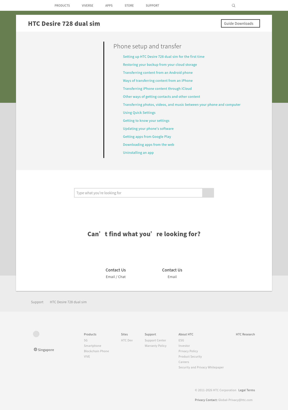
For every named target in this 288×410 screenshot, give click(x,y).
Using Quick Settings (140, 112)
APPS (114, 5)
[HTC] (38, 5)
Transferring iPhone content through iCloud (161, 88)
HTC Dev (119, 340)
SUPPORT (160, 5)
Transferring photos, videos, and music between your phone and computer (186, 104)
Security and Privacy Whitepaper (197, 367)
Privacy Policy (183, 351)
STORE (136, 5)
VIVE (77, 356)
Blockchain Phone (86, 351)
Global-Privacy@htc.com (235, 400)
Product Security (185, 356)
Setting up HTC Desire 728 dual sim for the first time (167, 56)
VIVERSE (91, 5)
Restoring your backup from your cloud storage (164, 64)
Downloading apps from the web (151, 144)
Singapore (46, 349)
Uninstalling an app (139, 152)
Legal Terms (246, 390)
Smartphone (82, 345)
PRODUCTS (63, 5)
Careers (178, 362)
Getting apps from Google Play (149, 136)
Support (38, 302)
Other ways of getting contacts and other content (165, 96)
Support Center (149, 340)
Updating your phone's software (150, 128)
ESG (176, 340)
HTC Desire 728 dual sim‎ (73, 302)
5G (75, 340)
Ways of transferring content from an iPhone (161, 80)
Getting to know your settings (148, 120)
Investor (179, 345)
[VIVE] (249, 5)
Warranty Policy (149, 345)
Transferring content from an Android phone (161, 72)
